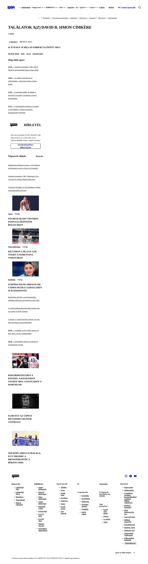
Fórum (105, 516)
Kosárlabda (86, 499)
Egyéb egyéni (63, 508)
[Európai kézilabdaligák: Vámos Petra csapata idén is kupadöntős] (25, 276)
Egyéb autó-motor (105, 511)
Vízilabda (85, 509)
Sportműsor (73, 18)
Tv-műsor (107, 519)
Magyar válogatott (19, 504)
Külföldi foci (38, 484)
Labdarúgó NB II (20, 493)
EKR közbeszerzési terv (129, 512)
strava (28, 54)
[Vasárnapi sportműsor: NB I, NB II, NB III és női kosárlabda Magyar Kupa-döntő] (25, 68)
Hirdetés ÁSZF (129, 528)
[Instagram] (126, 476)
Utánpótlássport (112, 18)
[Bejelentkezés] (111, 7)
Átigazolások (20, 500)
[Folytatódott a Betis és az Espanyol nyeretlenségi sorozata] (25, 343)
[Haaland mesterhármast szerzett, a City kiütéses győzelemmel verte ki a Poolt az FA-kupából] (25, 166)
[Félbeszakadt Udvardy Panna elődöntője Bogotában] (25, 210)
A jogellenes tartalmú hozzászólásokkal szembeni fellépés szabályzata (130, 498)
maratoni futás (38, 54)
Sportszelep (103, 484)
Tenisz (10, 214)
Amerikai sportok (85, 505)
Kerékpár (64, 498)
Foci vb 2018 (41, 515)
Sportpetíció (46, 18)
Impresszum (128, 487)
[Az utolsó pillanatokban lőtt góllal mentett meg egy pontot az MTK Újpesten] (25, 310)
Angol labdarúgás (42, 488)
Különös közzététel (127, 521)
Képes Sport (83, 18)
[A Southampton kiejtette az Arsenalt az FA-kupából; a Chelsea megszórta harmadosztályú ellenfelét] (25, 110)
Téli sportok (63, 512)
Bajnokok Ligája (41, 507)
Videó (105, 522)
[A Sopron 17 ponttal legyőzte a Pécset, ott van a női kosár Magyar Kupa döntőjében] (25, 321)
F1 (77, 7)
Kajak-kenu (63, 494)
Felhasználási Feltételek (129, 539)
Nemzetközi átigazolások (42, 529)
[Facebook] (130, 476)
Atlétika (63, 487)
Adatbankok (25, 7)
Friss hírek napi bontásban (60, 18)
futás (23, 54)
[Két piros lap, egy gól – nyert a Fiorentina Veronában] (25, 243)
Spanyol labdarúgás (42, 493)
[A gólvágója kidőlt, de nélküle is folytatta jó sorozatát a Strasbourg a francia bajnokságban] (25, 95)
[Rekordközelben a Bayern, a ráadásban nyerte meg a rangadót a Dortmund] (25, 367)
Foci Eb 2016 (41, 520)
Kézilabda (11, 280)
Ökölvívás (64, 501)
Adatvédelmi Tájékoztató (128, 534)
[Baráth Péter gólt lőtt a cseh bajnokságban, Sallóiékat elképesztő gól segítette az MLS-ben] (25, 298)
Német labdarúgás (42, 503)
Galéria (102, 7)
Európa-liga (42, 511)
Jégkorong (85, 501)
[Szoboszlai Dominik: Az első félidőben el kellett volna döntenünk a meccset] (25, 189)
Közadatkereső (129, 525)
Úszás (63, 490)
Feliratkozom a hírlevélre (25, 146)
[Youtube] (135, 476)
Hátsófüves (20, 497)
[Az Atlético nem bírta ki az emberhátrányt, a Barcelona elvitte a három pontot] (25, 81)
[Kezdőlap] (11, 7)
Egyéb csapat (84, 513)
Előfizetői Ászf (129, 530)
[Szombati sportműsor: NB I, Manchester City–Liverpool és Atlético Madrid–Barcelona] (25, 177)
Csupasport (92, 18)
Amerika (70, 7)
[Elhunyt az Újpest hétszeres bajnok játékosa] (25, 408)
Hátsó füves (101, 18)
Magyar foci (16, 484)
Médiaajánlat (129, 490)
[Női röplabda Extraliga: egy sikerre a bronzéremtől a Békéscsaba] (25, 445)
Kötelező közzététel (127, 506)
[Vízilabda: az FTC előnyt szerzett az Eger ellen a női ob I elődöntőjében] (25, 332)
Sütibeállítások (130, 543)
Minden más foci (41, 525)
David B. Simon (13, 54)
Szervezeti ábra (129, 517)
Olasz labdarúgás (14, 247)
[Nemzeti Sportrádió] (126, 7)
